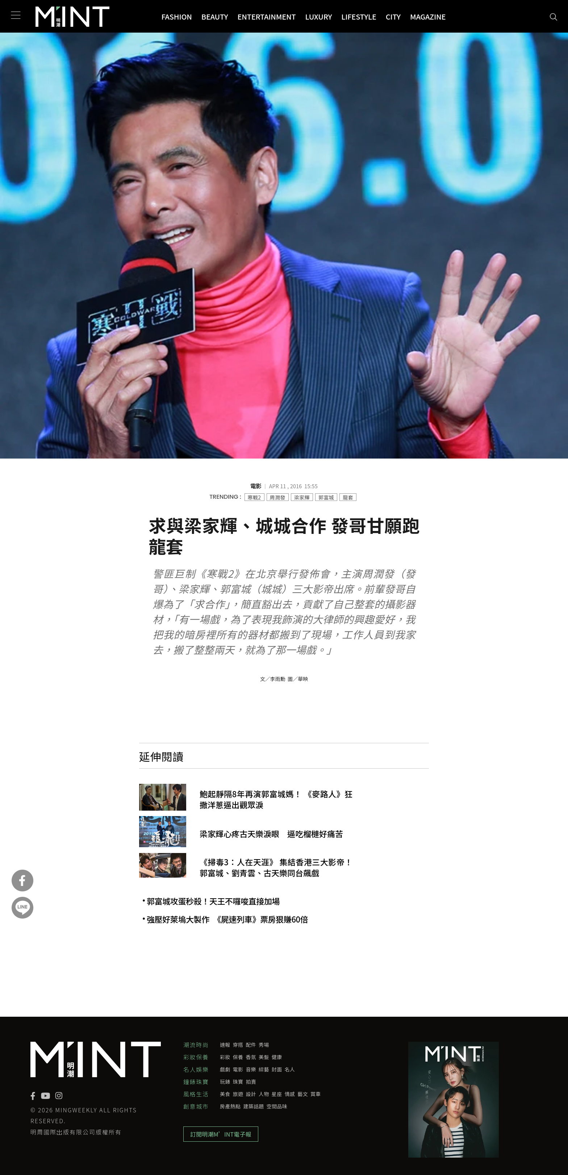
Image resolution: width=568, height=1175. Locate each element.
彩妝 (225, 1056)
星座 (277, 1093)
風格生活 (196, 1094)
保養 (238, 1056)
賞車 (315, 1093)
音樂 (251, 1069)
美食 (225, 1093)
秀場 (264, 1044)
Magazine (428, 16)
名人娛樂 (196, 1069)
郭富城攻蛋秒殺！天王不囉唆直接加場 (213, 901)
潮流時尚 (196, 1045)
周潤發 (277, 497)
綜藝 (264, 1069)
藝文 (302, 1093)
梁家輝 (302, 497)
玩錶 (225, 1081)
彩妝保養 (196, 1057)
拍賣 (251, 1081)
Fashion (176, 16)
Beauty (214, 16)
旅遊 (238, 1093)
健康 (277, 1056)
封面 (277, 1069)
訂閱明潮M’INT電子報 (220, 1134)
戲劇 (225, 1069)
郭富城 (326, 497)
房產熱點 (230, 1106)
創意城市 (196, 1106)
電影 (238, 1069)
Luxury (318, 16)
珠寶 (238, 1081)
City (393, 16)
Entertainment (266, 16)
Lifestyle (358, 16)
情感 (290, 1093)
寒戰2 (254, 497)
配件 (251, 1044)
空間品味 (277, 1106)
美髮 (264, 1056)
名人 (290, 1069)
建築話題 (253, 1106)
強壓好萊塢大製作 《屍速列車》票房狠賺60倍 (227, 919)
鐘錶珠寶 (196, 1081)
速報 (225, 1044)
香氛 (251, 1056)
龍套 (348, 497)
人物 (264, 1093)
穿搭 (238, 1044)
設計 (251, 1093)
